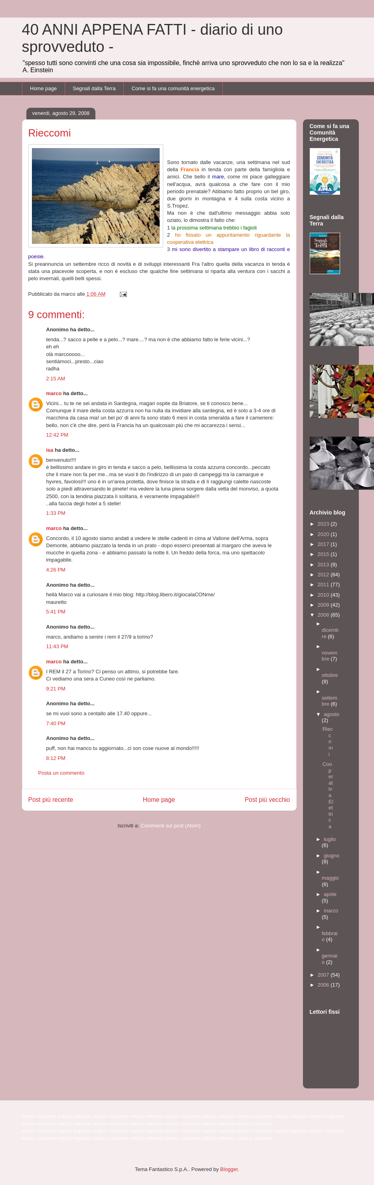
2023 (324, 524)
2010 (324, 595)
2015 (324, 554)
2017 (324, 544)
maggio (330, 878)
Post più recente (50, 799)
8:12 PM (55, 758)
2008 (324, 615)
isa (49, 450)
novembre (329, 656)
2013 (324, 565)
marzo (331, 911)
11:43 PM (57, 646)
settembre (329, 701)
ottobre (330, 675)
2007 (324, 975)
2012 (324, 575)
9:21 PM (55, 689)
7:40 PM (55, 723)
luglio (330, 839)
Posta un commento (61, 773)
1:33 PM (55, 513)
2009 (324, 605)
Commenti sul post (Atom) (170, 826)
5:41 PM (55, 612)
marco (54, 393)
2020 (324, 534)
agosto (331, 714)
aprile (330, 894)
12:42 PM (57, 435)
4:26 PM (55, 570)
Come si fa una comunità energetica (173, 88)
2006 (324, 985)
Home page (43, 88)
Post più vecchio (267, 799)
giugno (331, 856)
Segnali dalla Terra (94, 88)
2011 (324, 585)
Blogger (229, 1169)
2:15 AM (55, 379)
